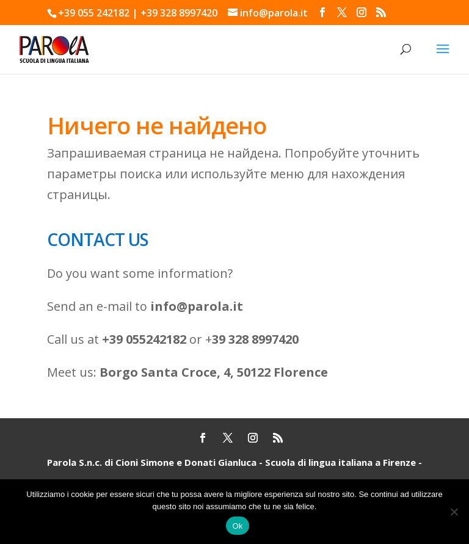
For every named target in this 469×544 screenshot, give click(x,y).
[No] (454, 512)
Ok (237, 526)
